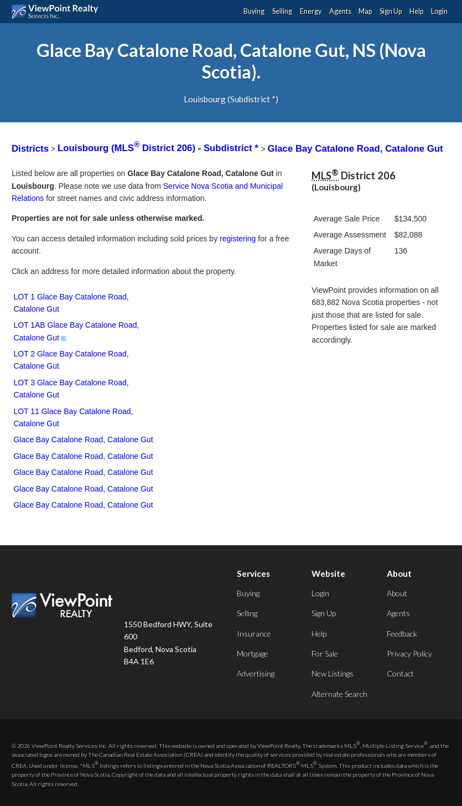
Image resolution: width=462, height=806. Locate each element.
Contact (400, 673)
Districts (30, 148)
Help (416, 11)
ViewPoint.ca (58, 11)
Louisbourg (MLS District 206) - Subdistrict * (159, 148)
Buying (253, 11)
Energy (310, 11)
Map (365, 11)
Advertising (255, 673)
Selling (282, 11)
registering (238, 238)
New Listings (333, 673)
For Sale (325, 653)
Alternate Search (339, 694)
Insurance (254, 633)
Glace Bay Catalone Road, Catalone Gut (355, 148)
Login (439, 11)
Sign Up (391, 11)
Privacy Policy (409, 653)
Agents (340, 11)
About (397, 593)
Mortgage (252, 653)
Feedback (402, 633)
